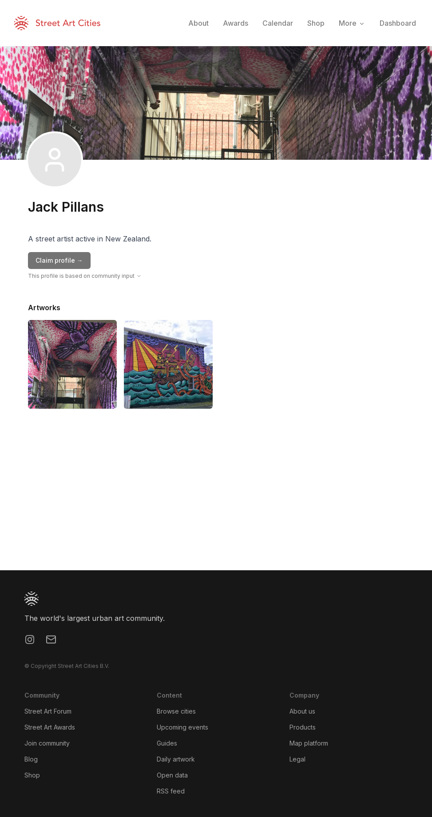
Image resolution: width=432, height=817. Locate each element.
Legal (297, 759)
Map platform (308, 743)
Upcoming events (182, 727)
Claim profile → (59, 260)
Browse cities (176, 711)
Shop (32, 775)
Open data (172, 775)
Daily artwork (176, 759)
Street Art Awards (49, 727)
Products (302, 727)
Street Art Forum (47, 711)
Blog (31, 759)
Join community (47, 743)
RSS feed (171, 791)
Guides (167, 743)
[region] (216, 503)
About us (302, 711)
